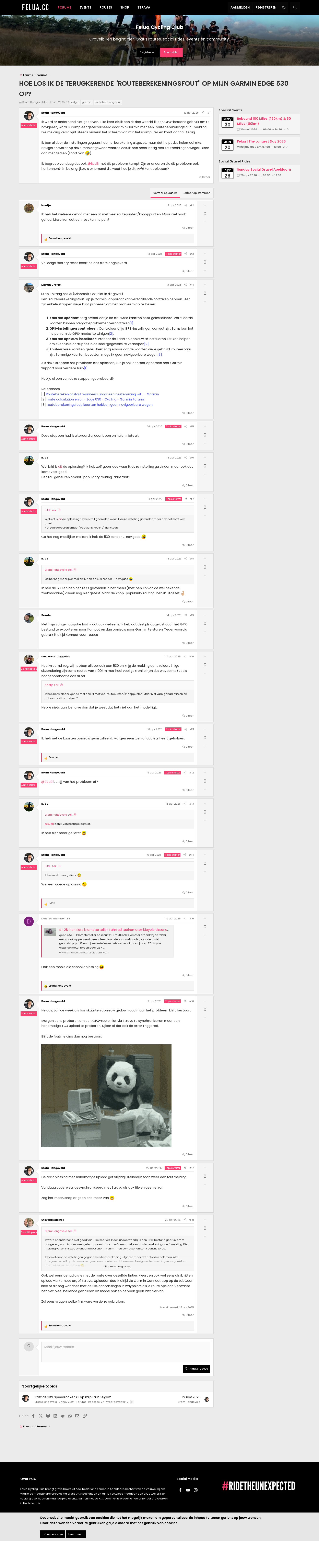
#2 (192, 205)
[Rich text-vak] (125, 1352)
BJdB (44, 458)
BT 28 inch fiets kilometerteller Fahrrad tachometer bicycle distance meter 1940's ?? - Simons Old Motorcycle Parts (152, 929)
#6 (192, 458)
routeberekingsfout (108, 102)
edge (75, 102)
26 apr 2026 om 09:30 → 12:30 (260, 175)
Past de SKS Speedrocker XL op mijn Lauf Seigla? (73, 1397)
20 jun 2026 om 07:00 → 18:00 (261, 147)
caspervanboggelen (55, 656)
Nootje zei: (52, 685)
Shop (124, 7)
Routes (105, 7)
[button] (283, 7)
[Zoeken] (295, 7)
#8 (192, 558)
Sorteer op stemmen (196, 193)
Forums (64, 7)
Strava (143, 7)
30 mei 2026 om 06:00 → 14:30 (261, 129)
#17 (191, 1168)
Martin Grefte (51, 285)
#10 (191, 656)
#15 (191, 918)
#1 (208, 113)
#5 (192, 426)
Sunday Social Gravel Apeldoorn (264, 169)
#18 (191, 1220)
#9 (192, 615)
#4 (192, 285)
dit (60, 466)
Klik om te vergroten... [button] (118, 1266)
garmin (87, 102)
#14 (191, 855)
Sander (46, 615)
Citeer (206, 177)
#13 (191, 804)
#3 (192, 254)
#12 (191, 772)
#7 (192, 499)
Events (85, 7)
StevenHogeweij (52, 1220)
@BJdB (93, 163)
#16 (191, 1001)
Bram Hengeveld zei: (58, 570)
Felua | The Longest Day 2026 (261, 141)
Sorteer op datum (165, 193)
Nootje (46, 205)
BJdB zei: (50, 510)
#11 (192, 729)
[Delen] (203, 113)
